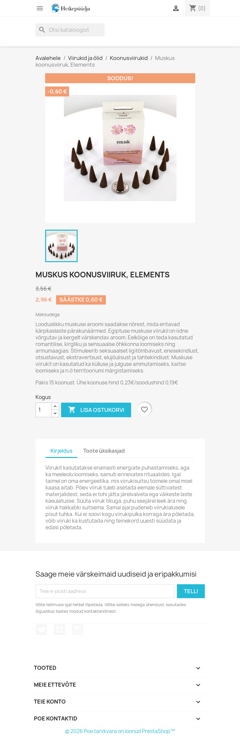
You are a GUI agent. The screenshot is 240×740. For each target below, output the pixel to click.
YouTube (59, 629)
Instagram (77, 629)
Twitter (41, 629)
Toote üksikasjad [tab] (104, 450)
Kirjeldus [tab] (61, 450)
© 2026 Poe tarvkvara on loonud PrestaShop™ (120, 731)
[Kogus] (43, 410)
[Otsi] (70, 29)
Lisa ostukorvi (96, 410)
